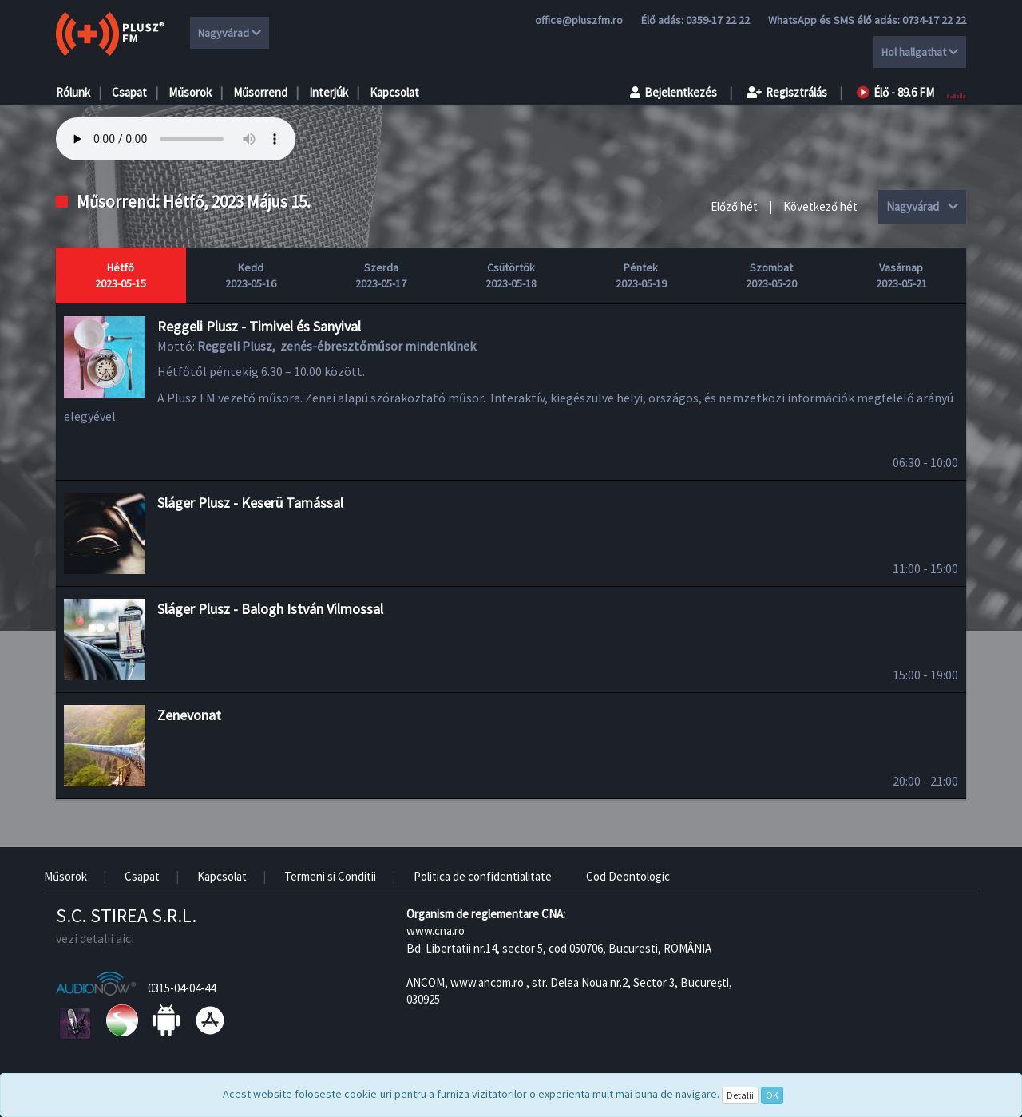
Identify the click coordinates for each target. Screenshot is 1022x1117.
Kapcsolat (394, 92)
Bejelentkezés (673, 92)
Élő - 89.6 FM (895, 92)
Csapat (129, 92)
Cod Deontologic (628, 876)
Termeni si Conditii (330, 876)
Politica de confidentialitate (483, 876)
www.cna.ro (435, 930)
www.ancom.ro (487, 982)
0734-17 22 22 (934, 20)
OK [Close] (772, 1095)
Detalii (740, 1095)
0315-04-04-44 (182, 988)
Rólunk (73, 92)
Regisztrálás (787, 92)
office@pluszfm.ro (579, 20)
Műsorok (190, 92)
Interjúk (328, 92)
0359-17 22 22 (718, 20)
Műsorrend (260, 92)
